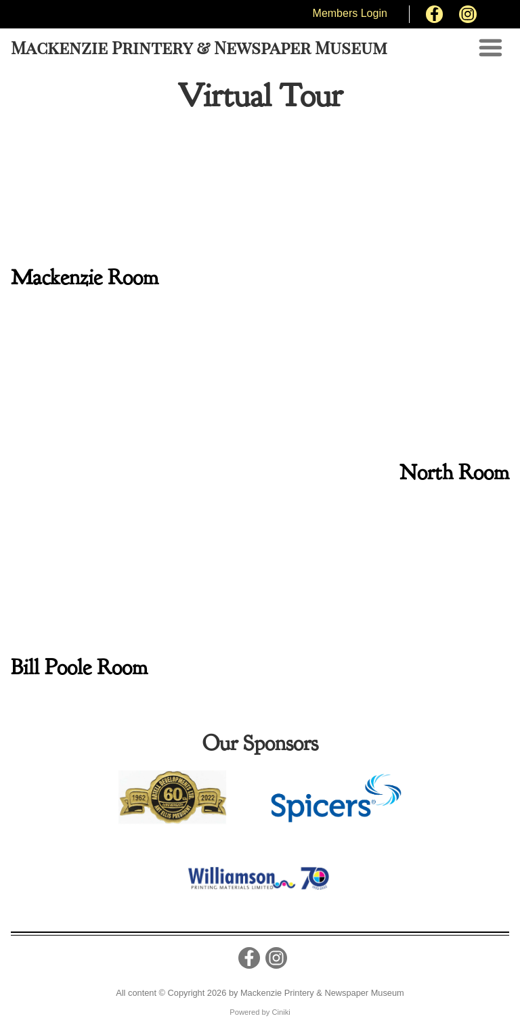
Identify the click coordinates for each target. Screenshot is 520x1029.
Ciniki (281, 1012)
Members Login (350, 13)
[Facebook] (434, 14)
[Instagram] (468, 14)
